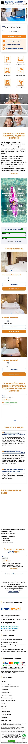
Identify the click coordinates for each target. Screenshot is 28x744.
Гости (3, 31)
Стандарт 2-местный (10, 360)
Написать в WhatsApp (10, 626)
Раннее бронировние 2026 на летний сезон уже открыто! (13, 470)
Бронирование (6, 714)
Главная (3, 681)
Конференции (5, 692)
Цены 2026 (4, 689)
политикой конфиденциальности (10, 736)
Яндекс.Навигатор (7, 542)
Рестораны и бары (7, 698)
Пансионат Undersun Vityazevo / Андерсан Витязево (14, 3)
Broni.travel (7, 720)
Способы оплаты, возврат (9, 642)
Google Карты (5, 540)
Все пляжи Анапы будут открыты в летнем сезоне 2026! (13, 433)
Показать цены (14, 36)
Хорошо (11, 741)
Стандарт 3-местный (10, 317)
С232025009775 (13, 592)
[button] (11, 270)
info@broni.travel (8, 630)
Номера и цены (6, 684)
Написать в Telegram (9, 628)
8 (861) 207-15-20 (8, 623)
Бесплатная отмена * (13, 44)
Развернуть (14, 173)
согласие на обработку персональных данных (11, 738)
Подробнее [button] (14, 284)
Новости (4, 709)
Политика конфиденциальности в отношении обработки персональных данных (13, 651)
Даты (3, 26)
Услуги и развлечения (8, 700)
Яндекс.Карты (5, 538)
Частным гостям (6, 695)
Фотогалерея (5, 711)
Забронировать (14, 288)
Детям (3, 703)
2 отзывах (18, 241)
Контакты (4, 717)
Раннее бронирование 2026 (10, 686)
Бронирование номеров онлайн (11, 639)
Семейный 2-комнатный (11, 275)
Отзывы (3, 706)
